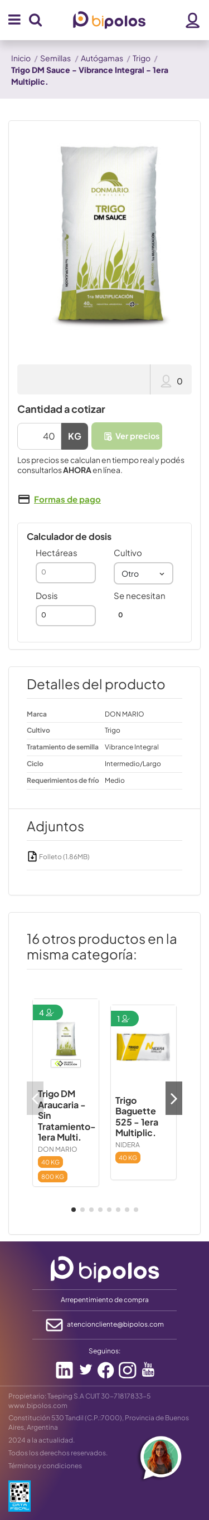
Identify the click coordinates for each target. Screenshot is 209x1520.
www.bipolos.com (37, 1405)
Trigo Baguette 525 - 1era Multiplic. (136, 1116)
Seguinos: (104, 1351)
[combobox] (144, 573)
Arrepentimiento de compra (105, 1299)
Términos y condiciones (45, 1465)
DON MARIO (57, 1149)
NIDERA (127, 1145)
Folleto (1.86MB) (58, 856)
